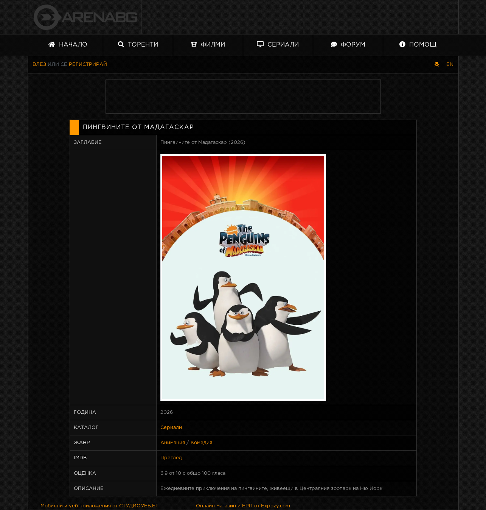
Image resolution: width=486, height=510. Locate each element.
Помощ (417, 44)
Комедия (201, 443)
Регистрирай (88, 64)
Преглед (171, 458)
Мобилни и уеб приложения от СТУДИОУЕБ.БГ (99, 506)
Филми (208, 44)
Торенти (138, 44)
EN (449, 64)
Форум (348, 44)
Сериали (278, 44)
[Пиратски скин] (437, 64)
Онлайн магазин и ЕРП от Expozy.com (243, 506)
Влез (39, 64)
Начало (67, 44)
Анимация (172, 443)
